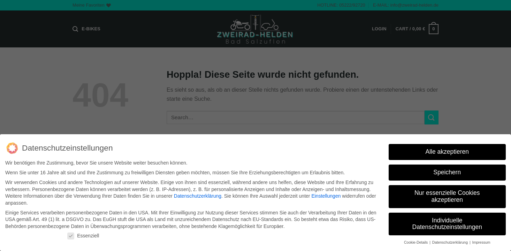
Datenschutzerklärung (197, 196)
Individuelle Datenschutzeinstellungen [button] (447, 224)
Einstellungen (326, 196)
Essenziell (83, 236)
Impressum (481, 242)
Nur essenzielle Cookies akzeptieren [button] (447, 196)
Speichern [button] (447, 172)
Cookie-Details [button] (416, 242)
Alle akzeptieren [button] (447, 151)
